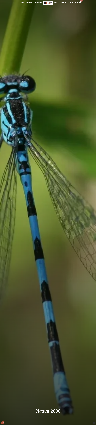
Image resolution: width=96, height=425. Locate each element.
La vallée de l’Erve (47, 406)
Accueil (39, 406)
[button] (81, 1)
